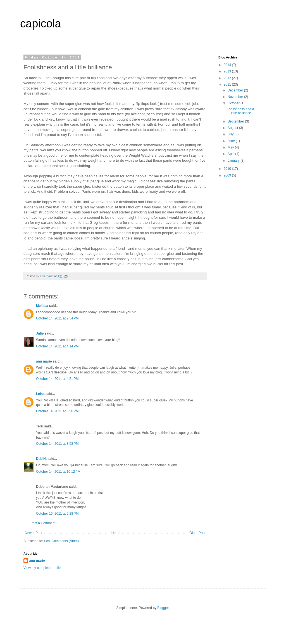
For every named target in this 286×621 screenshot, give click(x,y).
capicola (40, 23)
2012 (228, 78)
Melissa (42, 306)
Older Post (197, 533)
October (234, 103)
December (236, 90)
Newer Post (33, 533)
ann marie (44, 361)
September (236, 121)
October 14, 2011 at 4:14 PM (57, 346)
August (233, 128)
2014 (228, 65)
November (236, 97)
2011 (228, 84)
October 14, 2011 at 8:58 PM (57, 444)
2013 (228, 71)
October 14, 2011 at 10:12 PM (58, 472)
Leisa (40, 394)
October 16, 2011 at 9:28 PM (57, 514)
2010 (228, 169)
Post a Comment (42, 523)
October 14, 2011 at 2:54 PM (57, 318)
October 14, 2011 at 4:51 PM (57, 379)
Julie (40, 333)
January (234, 161)
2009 (228, 175)
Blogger (163, 608)
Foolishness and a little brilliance (240, 111)
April (231, 154)
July (231, 134)
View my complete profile (42, 568)
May (231, 147)
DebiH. (41, 459)
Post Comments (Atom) (61, 541)
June (232, 141)
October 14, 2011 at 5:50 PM (57, 411)
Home (115, 533)
